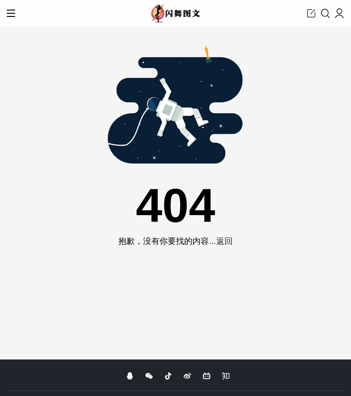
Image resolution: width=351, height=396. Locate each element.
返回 (224, 241)
